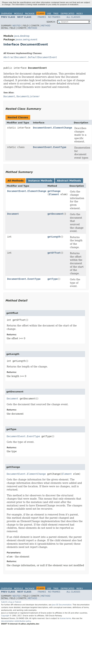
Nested (16, 25)
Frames (42, 17)
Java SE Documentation (62, 605)
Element (54, 194)
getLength (54, 236)
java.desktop (22, 36)
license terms (65, 618)
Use (49, 13)
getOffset (54, 252)
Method (45, 25)
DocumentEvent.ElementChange (52, 127)
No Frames (54, 17)
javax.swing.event (26, 39)
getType (53, 279)
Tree (56, 13)
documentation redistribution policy (16, 621)
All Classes (73, 17)
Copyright (5, 616)
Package (29, 13)
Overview (6, 13)
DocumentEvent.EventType (49, 147)
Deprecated (67, 13)
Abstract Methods (69, 180)
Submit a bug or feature (11, 602)
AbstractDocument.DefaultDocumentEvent (30, 57)
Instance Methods (40, 180)
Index (79, 13)
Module (18, 13)
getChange (54, 191)
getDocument (56, 213)
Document (13, 213)
